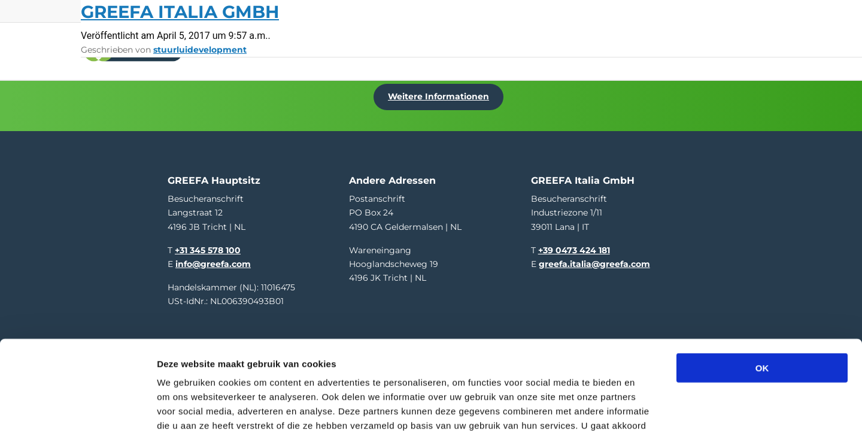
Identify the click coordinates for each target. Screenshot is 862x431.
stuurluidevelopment (200, 49)
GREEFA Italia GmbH (180, 11)
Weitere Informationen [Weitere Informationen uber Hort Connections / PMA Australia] (440, 94)
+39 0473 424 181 (574, 246)
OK (762, 287)
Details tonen (646, 407)
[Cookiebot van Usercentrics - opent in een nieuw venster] (77, 408)
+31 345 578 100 (208, 246)
